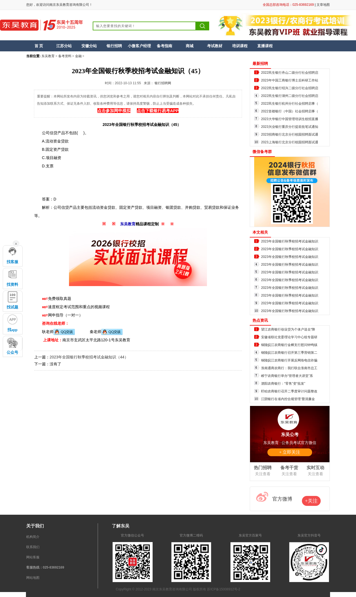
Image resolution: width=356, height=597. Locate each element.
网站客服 (32, 557)
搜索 (202, 26)
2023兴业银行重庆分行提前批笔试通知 (289, 127)
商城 (189, 46)
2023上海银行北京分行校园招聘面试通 (289, 142)
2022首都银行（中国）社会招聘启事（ (289, 111)
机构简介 (32, 537)
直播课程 (265, 46)
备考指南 (164, 46)
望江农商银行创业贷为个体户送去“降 (288, 329)
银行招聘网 (163, 83)
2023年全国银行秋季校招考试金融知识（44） (89, 357)
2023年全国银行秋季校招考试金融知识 (289, 241)
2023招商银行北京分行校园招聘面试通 (289, 134)
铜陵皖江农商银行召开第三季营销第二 (289, 353)
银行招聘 (114, 46)
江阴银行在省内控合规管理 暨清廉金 (288, 399)
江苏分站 (64, 46)
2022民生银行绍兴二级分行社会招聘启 (289, 88)
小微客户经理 (139, 46)
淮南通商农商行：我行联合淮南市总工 (289, 368)
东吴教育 (48, 56)
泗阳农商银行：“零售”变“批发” (283, 383)
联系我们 (32, 547)
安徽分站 (89, 46)
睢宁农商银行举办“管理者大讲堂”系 (287, 376)
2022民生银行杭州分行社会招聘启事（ (289, 103)
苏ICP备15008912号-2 (223, 589)
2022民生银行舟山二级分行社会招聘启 (289, 73)
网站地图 (32, 578)
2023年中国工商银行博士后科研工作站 (289, 80)
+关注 (311, 501)
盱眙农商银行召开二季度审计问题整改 (289, 391)
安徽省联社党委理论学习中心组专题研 (289, 337)
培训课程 (240, 46)
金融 (78, 56)
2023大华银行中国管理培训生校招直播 (289, 119)
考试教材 (214, 46)
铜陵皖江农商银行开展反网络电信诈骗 (289, 360)
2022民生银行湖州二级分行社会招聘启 (289, 96)
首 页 (38, 46)
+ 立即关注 (289, 452)
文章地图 (323, 5)
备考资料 (64, 56)
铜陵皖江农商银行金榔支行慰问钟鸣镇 (289, 345)
